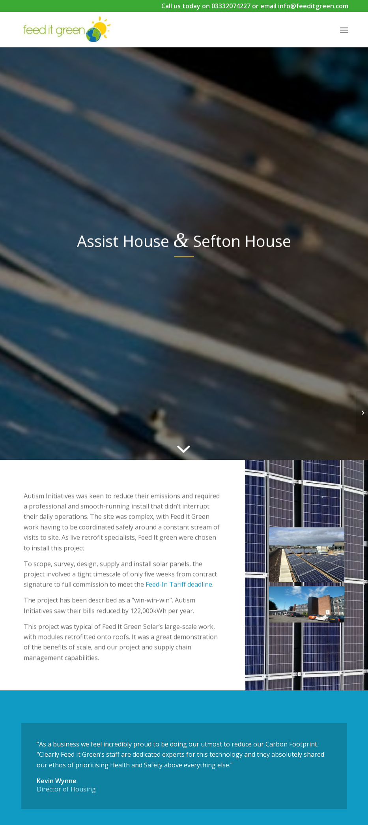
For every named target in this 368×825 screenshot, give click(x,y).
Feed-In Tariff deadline (179, 590)
